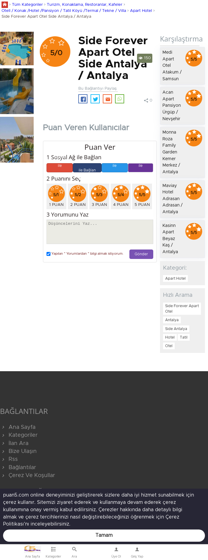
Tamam (104, 535)
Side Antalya (176, 329)
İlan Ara (14, 443)
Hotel (170, 337)
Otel (169, 346)
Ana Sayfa (17, 427)
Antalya (172, 320)
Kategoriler (19, 435)
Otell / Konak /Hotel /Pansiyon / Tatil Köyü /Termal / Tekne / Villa (64, 11)
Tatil (184, 337)
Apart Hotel (141, 11)
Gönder (141, 254)
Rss (9, 459)
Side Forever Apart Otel (182, 308)
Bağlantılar (18, 467)
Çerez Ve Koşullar (27, 475)
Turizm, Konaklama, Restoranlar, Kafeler (84, 5)
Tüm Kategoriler (27, 5)
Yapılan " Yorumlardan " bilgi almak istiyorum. (85, 254)
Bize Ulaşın (95, 553)
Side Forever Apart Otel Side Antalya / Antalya (46, 17)
